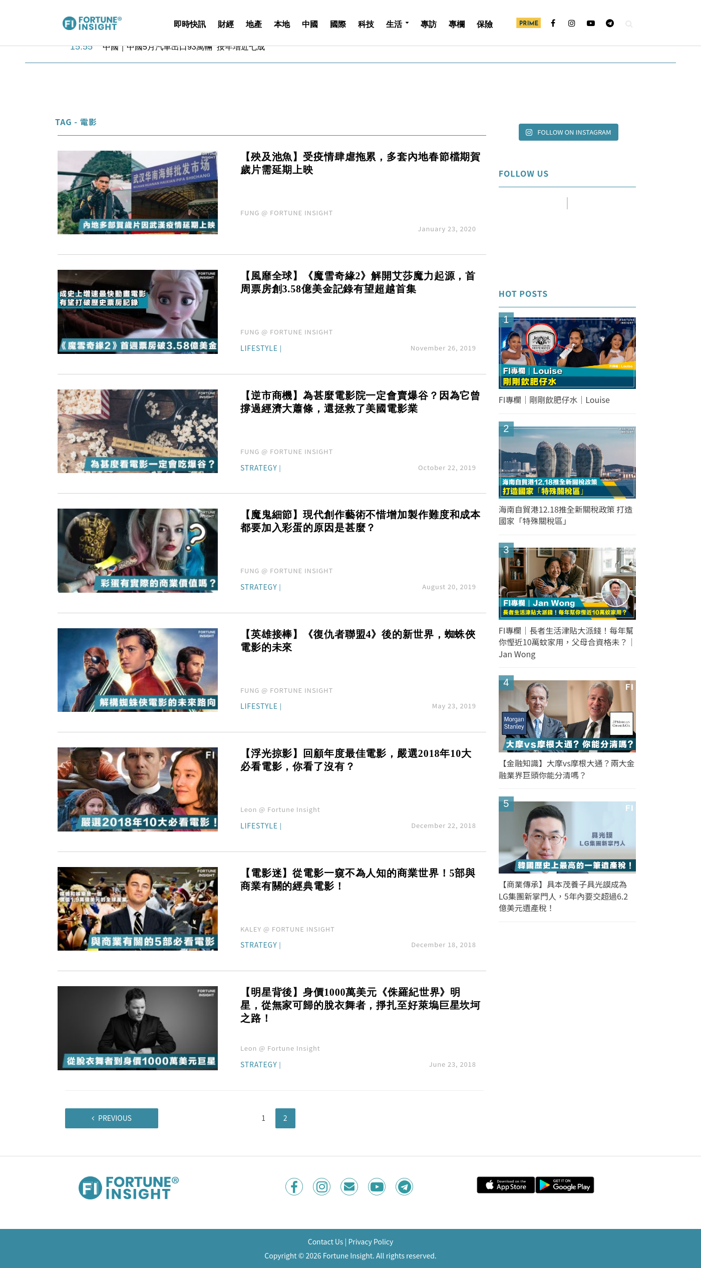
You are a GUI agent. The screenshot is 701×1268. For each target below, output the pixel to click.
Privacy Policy (370, 1241)
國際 (338, 24)
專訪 (429, 24)
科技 (366, 24)
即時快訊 (190, 24)
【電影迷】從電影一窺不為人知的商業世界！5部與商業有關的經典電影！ (358, 880)
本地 (282, 24)
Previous (115, 1118)
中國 (310, 24)
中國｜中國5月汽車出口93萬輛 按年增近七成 (185, 47)
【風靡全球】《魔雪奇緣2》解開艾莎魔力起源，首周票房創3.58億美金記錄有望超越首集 (358, 282)
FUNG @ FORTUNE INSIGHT (286, 212)
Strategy (258, 468)
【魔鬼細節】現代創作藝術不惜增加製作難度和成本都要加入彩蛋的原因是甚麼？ (360, 521)
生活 (394, 24)
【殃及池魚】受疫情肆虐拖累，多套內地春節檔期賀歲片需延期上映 (360, 163)
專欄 (457, 24)
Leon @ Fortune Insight (280, 809)
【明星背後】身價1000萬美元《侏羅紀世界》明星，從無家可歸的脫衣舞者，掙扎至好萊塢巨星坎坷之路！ (360, 1005)
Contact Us (325, 1241)
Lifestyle (259, 348)
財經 (226, 24)
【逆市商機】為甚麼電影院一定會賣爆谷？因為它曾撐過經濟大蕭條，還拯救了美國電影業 (360, 402)
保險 (485, 24)
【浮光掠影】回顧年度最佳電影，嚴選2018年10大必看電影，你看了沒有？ (356, 760)
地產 (254, 24)
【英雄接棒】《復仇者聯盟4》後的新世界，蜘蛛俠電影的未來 (358, 641)
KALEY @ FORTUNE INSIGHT (287, 929)
